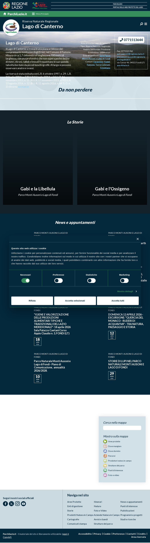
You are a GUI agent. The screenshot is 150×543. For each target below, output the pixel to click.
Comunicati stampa (77, 524)
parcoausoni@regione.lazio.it (130, 54)
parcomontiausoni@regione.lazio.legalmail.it (131, 58)
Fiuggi (107, 62)
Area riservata (138, 537)
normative (23, 87)
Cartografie (73, 519)
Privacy (97, 534)
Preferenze (119, 534)
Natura (97, 506)
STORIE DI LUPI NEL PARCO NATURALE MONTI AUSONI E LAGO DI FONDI (126, 364)
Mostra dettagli (125, 291)
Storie (70, 511)
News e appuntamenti (131, 502)
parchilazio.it (123, 66)
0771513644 (131, 40)
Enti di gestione (75, 506)
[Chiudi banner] (138, 239)
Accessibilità (85, 534)
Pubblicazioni (127, 511)
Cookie (107, 534)
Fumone (91, 65)
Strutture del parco (103, 524)
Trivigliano (105, 68)
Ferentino (98, 62)
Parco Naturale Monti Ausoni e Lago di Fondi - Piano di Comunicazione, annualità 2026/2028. (52, 366)
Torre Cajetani (103, 65)
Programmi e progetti (131, 515)
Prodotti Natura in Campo (80, 515)
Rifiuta (32, 300)
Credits (142, 534)
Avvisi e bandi (101, 519)
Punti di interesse (129, 506)
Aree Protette (74, 502)
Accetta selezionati (75, 300)
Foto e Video (100, 511)
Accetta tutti (117, 300)
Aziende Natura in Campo (107, 515)
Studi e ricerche (128, 519)
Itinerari (98, 502)
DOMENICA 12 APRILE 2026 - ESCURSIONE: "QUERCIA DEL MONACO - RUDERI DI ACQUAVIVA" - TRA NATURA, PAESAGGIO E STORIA (126, 321)
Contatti (131, 534)
